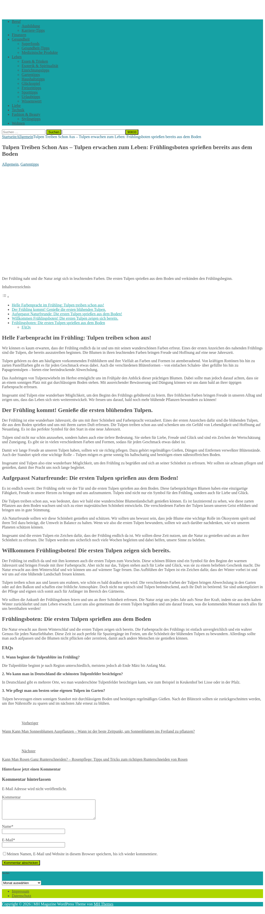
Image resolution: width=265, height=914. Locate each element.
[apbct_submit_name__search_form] (131, 132)
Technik (18, 110)
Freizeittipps (31, 88)
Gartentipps (31, 74)
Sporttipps (30, 92)
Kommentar (11, 797)
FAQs (26, 327)
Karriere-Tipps (33, 30)
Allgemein (10, 164)
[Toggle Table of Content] (5, 297)
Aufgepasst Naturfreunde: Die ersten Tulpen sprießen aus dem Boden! (67, 314)
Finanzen (19, 35)
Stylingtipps (31, 119)
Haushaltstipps (33, 79)
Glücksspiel (31, 83)
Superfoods (31, 44)
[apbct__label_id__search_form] (93, 132)
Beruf (16, 21)
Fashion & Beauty (26, 114)
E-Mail (7, 844)
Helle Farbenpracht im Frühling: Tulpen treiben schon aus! (58, 305)
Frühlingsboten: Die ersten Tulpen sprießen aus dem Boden (58, 323)
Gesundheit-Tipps (36, 48)
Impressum (20, 895)
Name (6, 830)
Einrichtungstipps (35, 70)
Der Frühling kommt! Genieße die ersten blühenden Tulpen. (59, 309)
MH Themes (103, 908)
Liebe (16, 105)
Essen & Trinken (35, 61)
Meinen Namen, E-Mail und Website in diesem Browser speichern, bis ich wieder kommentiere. (82, 858)
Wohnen (18, 123)
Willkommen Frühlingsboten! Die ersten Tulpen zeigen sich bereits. (65, 318)
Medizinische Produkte (40, 52)
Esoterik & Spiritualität (40, 66)
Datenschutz (21, 899)
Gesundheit (21, 39)
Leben (17, 57)
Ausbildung (31, 26)
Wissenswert (31, 101)
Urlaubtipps (31, 97)
